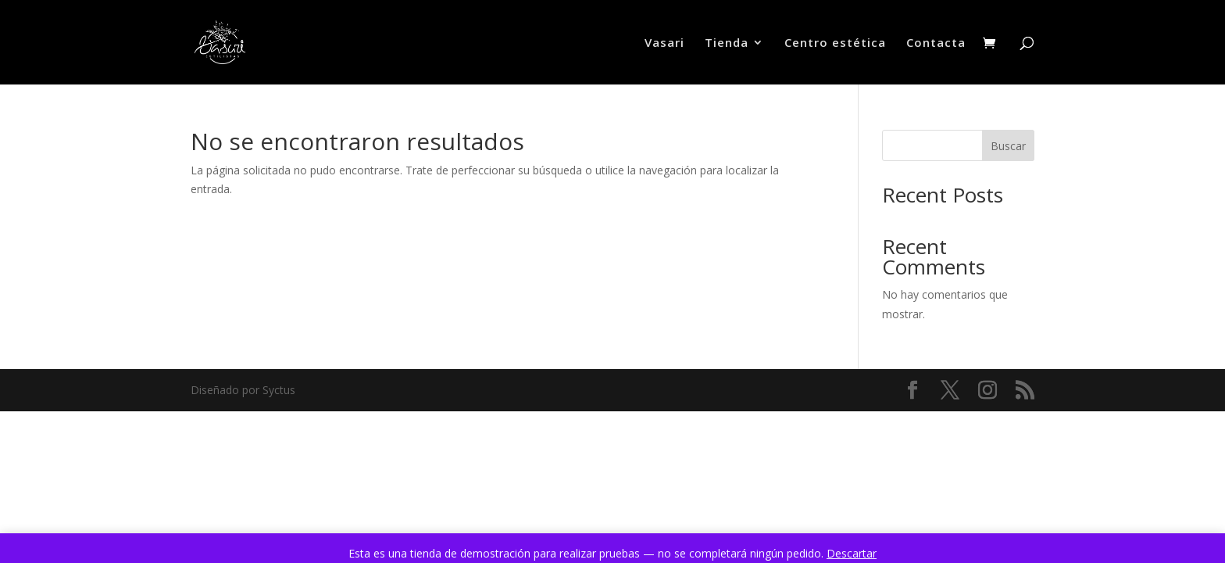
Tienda (726, 43)
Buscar (1008, 145)
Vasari (664, 43)
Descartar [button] (852, 553)
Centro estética (835, 43)
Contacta (936, 43)
